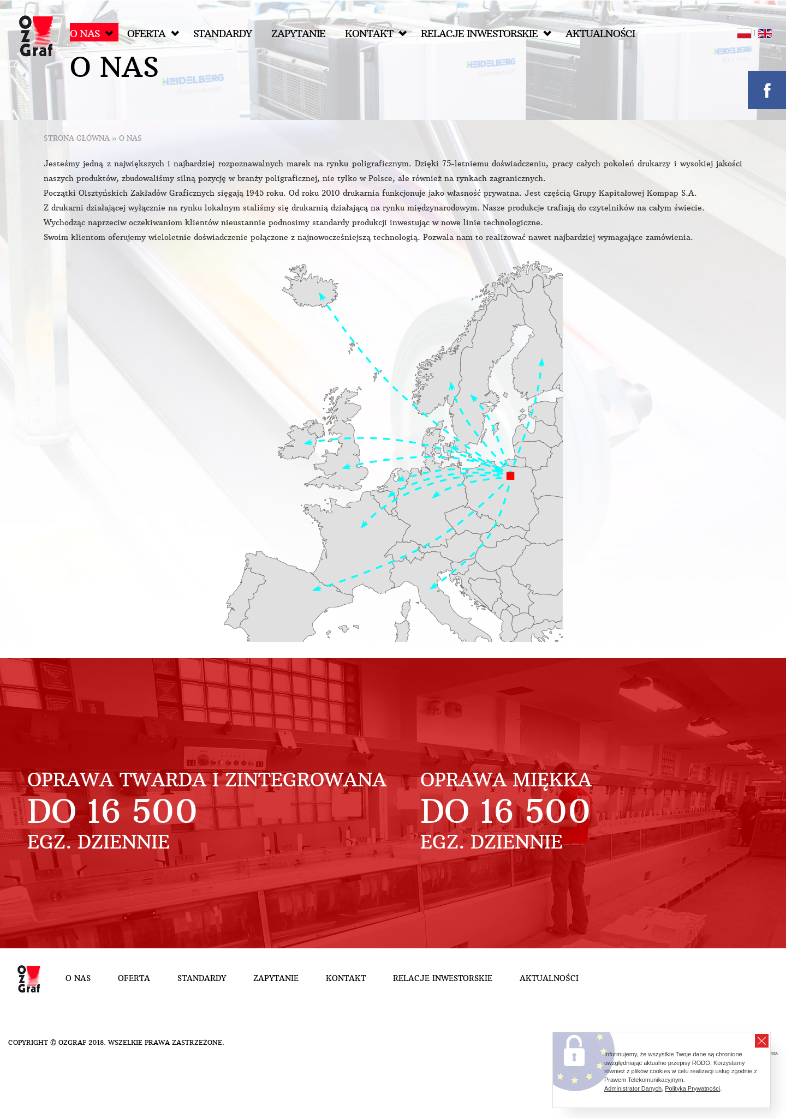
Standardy (222, 33)
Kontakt (376, 33)
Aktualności (600, 33)
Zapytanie (298, 33)
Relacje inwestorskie (486, 33)
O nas (91, 33)
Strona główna (77, 138)
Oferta (153, 33)
